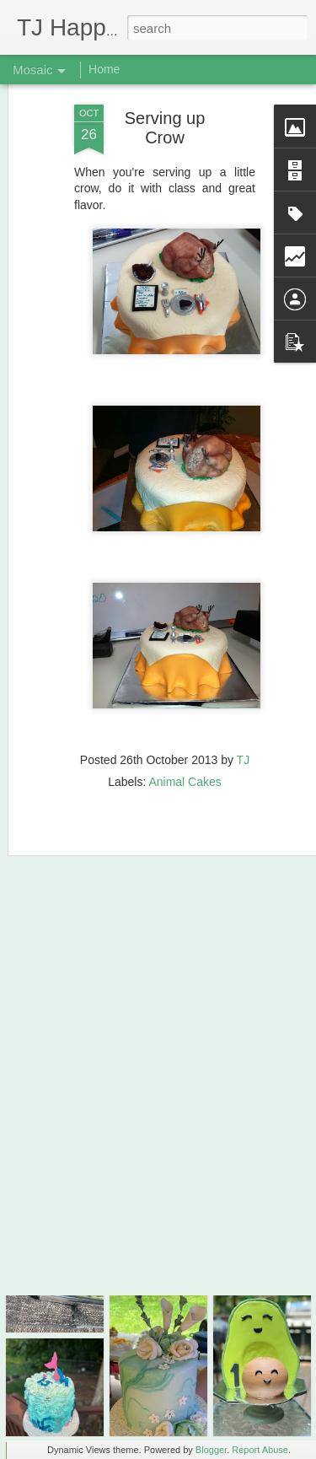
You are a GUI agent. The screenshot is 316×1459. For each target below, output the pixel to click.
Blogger (211, 1450)
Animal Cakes (184, 744)
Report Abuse (260, 1450)
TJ (243, 722)
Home (104, 69)
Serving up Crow (165, 90)
